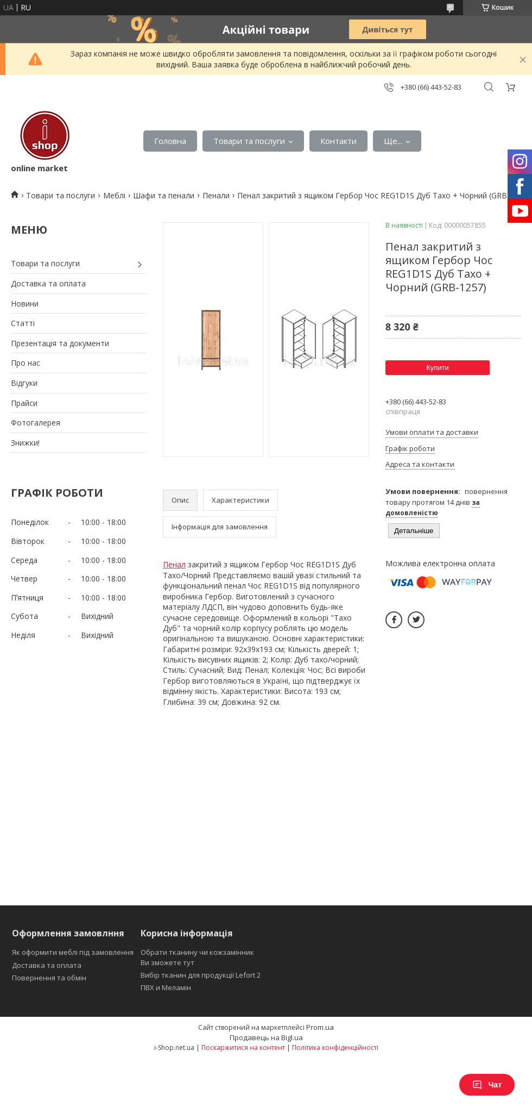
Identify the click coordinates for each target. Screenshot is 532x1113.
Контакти (338, 140)
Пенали (216, 195)
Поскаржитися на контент (243, 1047)
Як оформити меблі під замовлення (73, 952)
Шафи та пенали (163, 195)
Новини (25, 303)
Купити (437, 368)
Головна (170, 140)
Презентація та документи (60, 343)
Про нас (25, 363)
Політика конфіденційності (335, 1047)
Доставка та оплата (48, 283)
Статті (23, 323)
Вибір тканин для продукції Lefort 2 (201, 975)
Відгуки (24, 383)
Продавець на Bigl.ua (266, 1037)
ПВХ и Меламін (166, 987)
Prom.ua (320, 1027)
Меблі (114, 195)
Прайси (24, 403)
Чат (487, 1085)
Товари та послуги (249, 140)
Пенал (174, 564)
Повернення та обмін (49, 978)
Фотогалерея (35, 422)
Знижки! (25, 442)
